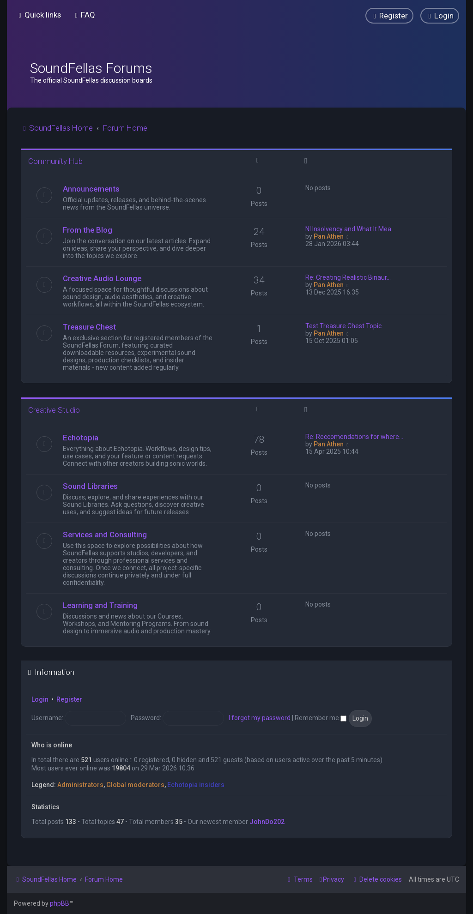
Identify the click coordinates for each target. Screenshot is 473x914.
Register (69, 699)
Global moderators (135, 784)
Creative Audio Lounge (102, 278)
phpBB (59, 903)
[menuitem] (83, 15)
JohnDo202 (267, 821)
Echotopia (80, 437)
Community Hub (55, 161)
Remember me (320, 718)
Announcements (91, 188)
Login (40, 699)
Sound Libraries (90, 486)
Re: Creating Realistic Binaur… (348, 277)
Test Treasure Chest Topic (343, 326)
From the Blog (87, 230)
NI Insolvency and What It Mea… (350, 229)
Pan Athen (329, 236)
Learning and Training (100, 605)
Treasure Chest (89, 326)
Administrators (80, 784)
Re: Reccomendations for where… (354, 436)
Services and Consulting (105, 534)
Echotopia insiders (195, 784)
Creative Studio (54, 410)
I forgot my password (260, 718)
